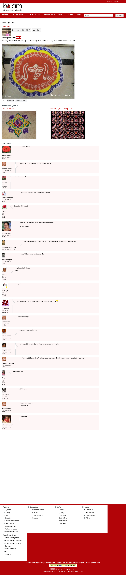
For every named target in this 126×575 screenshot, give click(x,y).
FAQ (6, 551)
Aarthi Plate (63, 521)
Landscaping (90, 515)
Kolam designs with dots (13, 540)
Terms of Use (72, 571)
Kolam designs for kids (13, 543)
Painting (62, 510)
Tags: (4, 100)
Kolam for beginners (12, 538)
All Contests (18, 15)
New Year (35, 512)
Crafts (69, 15)
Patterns (6, 507)
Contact (80, 571)
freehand (10, 101)
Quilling (61, 512)
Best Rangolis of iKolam (53, 15)
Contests (8, 546)
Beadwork (62, 515)
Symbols (8, 510)
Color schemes (10, 526)
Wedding (35, 518)
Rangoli (5, 15)
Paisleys (8, 512)
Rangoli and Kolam (9, 535)
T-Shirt (88, 518)
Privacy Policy (61, 571)
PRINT (18, 38)
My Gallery (36, 30)
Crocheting (62, 523)
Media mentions (10, 549)
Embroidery (63, 518)
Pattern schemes (11, 529)
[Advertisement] (65, 8)
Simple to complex (11, 532)
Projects (86, 507)
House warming (37, 515)
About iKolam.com (49, 571)
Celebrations (34, 507)
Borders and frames (12, 521)
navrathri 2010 (21, 101)
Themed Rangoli (33, 15)
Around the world (38, 510)
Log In (79, 15)
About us (8, 554)
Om (6, 515)
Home (4, 23)
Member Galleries (113, 1)
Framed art (89, 510)
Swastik (7, 518)
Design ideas (9, 523)
